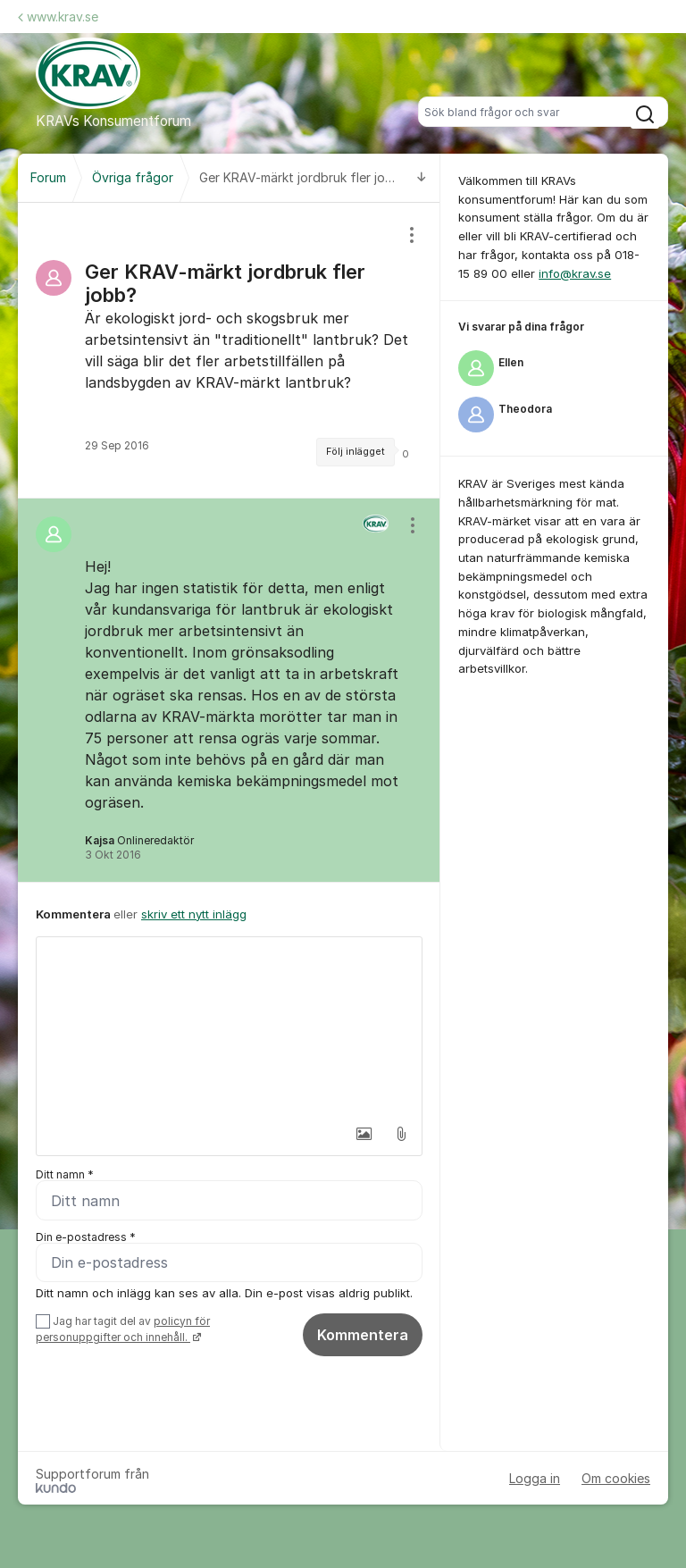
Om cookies (615, 1479)
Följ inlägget (355, 451)
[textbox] (229, 1026)
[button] (364, 1134)
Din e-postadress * (86, 1237)
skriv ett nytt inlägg (194, 914)
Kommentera (362, 1335)
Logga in (534, 1479)
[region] (229, 351)
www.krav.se (58, 16)
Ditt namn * (65, 1174)
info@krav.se (575, 273)
